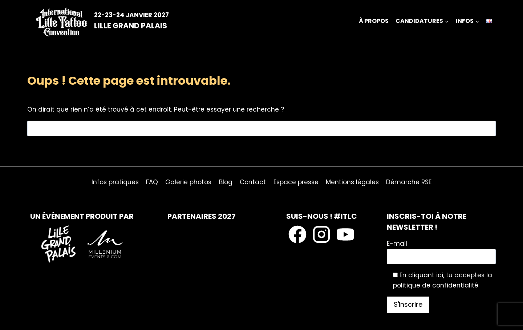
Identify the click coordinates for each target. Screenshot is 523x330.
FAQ (152, 182)
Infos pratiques (115, 182)
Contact (253, 182)
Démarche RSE (408, 182)
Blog (225, 182)
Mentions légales (352, 182)
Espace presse (296, 182)
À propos (374, 21)
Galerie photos (188, 182)
